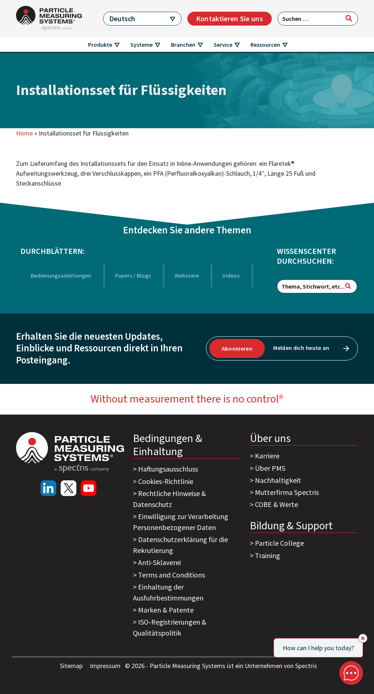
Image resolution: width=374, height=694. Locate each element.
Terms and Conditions (171, 574)
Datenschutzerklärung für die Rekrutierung (180, 545)
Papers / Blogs (133, 275)
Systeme (141, 44)
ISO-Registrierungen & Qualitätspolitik (169, 627)
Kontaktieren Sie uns (229, 18)
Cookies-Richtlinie (165, 481)
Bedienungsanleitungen (61, 275)
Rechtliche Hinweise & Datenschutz (169, 499)
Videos (231, 275)
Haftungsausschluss (168, 468)
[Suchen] (349, 18)
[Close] (363, 638)
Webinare (187, 275)
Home (24, 133)
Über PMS (270, 468)
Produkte (100, 44)
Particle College (279, 543)
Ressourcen (265, 44)
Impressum (106, 665)
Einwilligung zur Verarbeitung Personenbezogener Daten (180, 522)
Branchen (183, 44)
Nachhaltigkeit (278, 480)
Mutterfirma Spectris (287, 492)
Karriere (267, 455)
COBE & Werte (276, 504)
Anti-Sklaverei (159, 562)
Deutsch (122, 18)
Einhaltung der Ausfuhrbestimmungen (168, 592)
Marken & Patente (166, 609)
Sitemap (72, 665)
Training (267, 555)
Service (223, 44)
